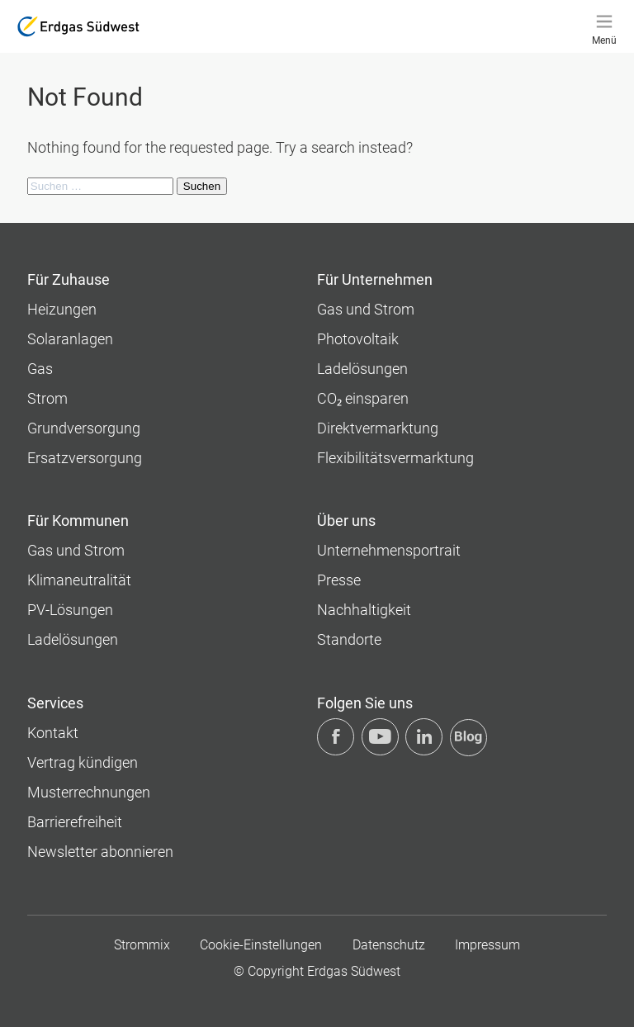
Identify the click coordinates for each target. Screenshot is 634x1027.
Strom (47, 398)
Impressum (487, 945)
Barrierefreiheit (74, 822)
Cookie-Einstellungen (261, 945)
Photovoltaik (358, 339)
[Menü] (604, 26)
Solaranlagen (70, 339)
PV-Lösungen (70, 609)
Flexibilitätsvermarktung (395, 457)
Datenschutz (388, 945)
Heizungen (62, 309)
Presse (339, 580)
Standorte (349, 639)
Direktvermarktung (377, 428)
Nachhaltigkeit (364, 609)
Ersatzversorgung (84, 457)
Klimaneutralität (79, 580)
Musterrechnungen (88, 792)
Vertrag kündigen (82, 762)
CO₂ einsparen (363, 398)
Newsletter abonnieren (100, 851)
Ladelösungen (362, 368)
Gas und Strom (365, 309)
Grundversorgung (83, 428)
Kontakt (52, 732)
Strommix (142, 945)
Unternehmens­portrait (389, 550)
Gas (40, 368)
